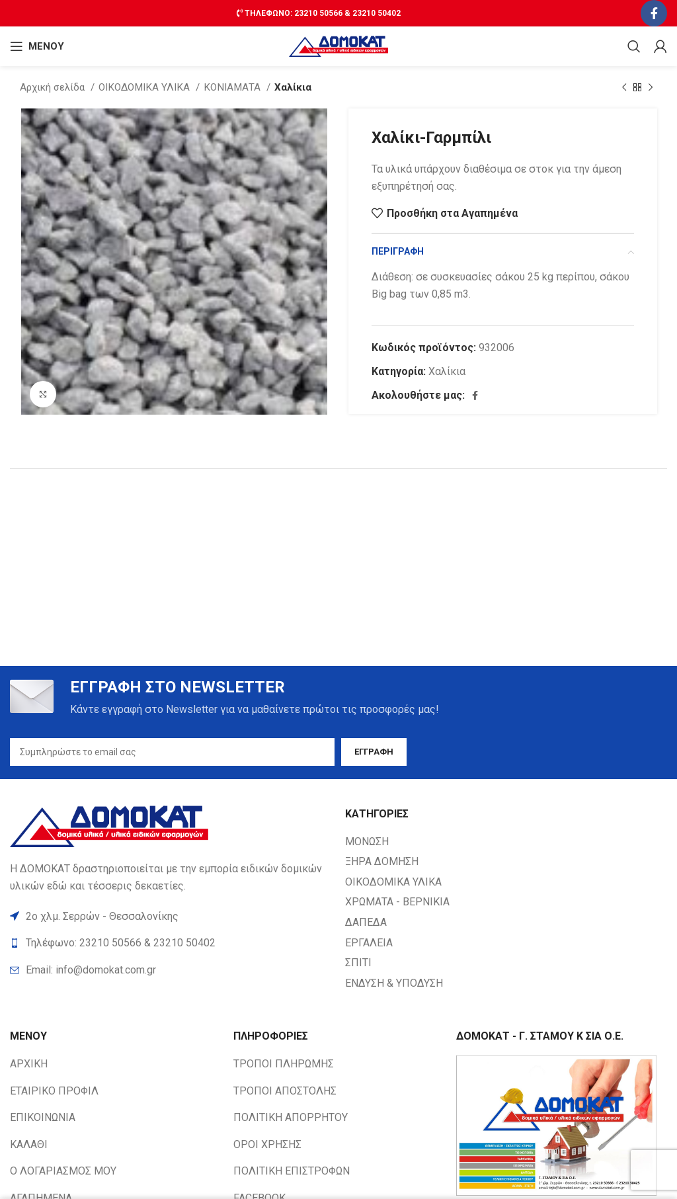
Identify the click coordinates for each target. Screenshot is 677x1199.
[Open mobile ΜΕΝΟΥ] (37, 46)
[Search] (634, 46)
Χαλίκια (292, 87)
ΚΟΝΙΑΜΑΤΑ (233, 87)
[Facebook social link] (654, 13)
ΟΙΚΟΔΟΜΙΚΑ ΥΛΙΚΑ (145, 87)
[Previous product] (624, 87)
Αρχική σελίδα (53, 87)
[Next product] (650, 87)
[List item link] (171, 970)
